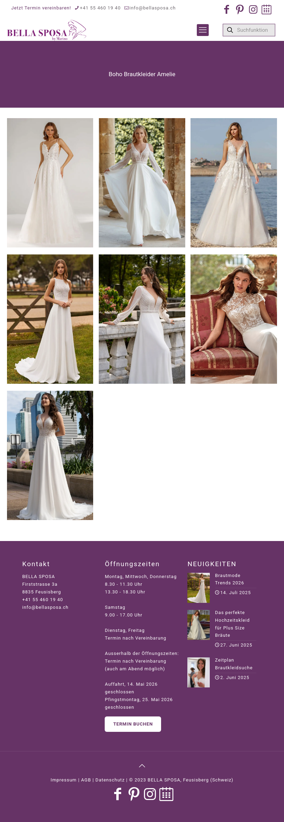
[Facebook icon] (226, 9)
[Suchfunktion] (249, 30)
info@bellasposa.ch (45, 607)
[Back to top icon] (142, 765)
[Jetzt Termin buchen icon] (266, 9)
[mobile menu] (203, 30)
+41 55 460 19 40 (42, 599)
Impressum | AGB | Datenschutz (88, 780)
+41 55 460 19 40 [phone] (100, 7)
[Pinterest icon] (240, 9)
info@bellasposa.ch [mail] (153, 7)
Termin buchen (133, 724)
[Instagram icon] (253, 9)
